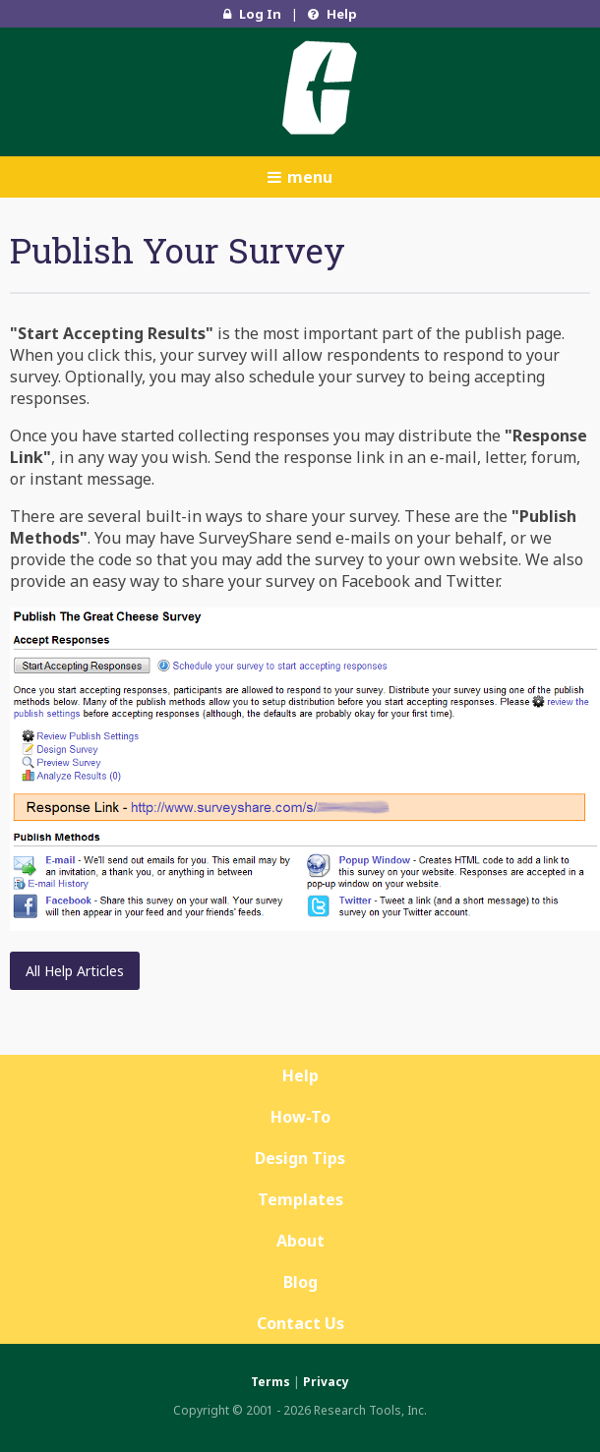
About (300, 1240)
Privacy (326, 1381)
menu (300, 177)
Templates (300, 1199)
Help (332, 14)
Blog (300, 1282)
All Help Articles (75, 970)
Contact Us (300, 1323)
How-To (300, 1117)
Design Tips (300, 1158)
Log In (252, 14)
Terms (270, 1381)
